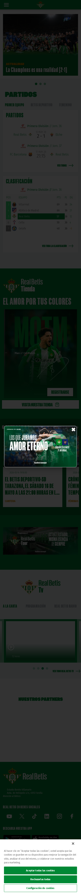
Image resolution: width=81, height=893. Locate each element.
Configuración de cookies (40, 888)
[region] (40, 866)
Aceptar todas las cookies (40, 870)
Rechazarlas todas (40, 879)
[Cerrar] (73, 843)
